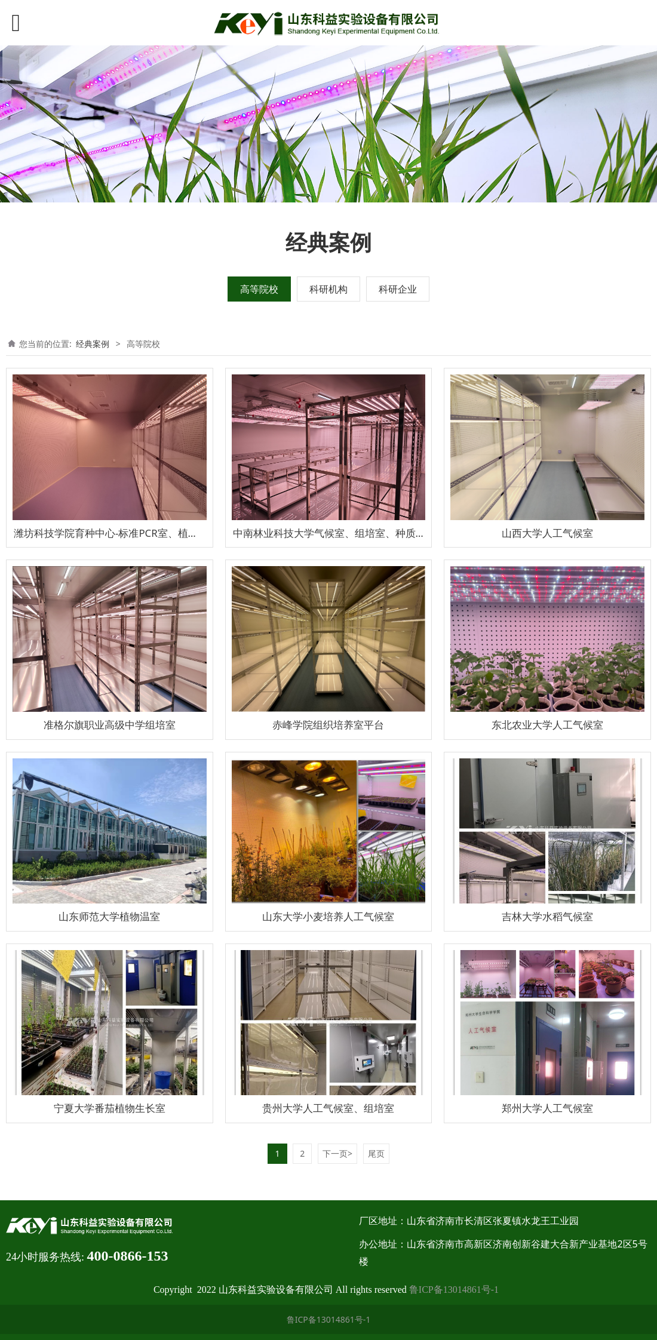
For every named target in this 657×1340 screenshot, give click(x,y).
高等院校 (259, 289)
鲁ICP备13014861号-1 (454, 1289)
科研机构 (328, 289)
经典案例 (92, 343)
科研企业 (398, 289)
